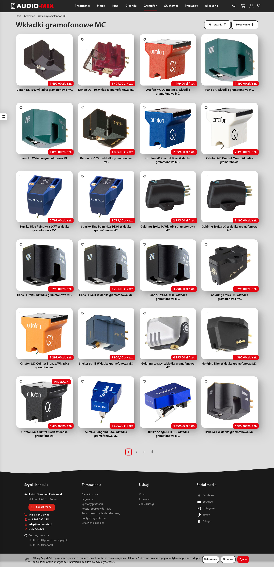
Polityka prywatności (94, 523)
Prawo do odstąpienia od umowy (101, 518)
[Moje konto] (251, 5)
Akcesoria (211, 6)
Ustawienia (210, 559)
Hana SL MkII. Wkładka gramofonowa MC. (106, 298)
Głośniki (131, 6)
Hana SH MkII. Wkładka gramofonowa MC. (44, 298)
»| (152, 457)
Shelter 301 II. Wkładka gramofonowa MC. (106, 368)
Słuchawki (171, 6)
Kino (115, 6)
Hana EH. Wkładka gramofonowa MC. (229, 90)
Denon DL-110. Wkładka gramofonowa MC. (106, 90)
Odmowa (228, 559)
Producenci (82, 6)
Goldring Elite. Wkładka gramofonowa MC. (229, 368)
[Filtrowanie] (217, 24)
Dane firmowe (90, 499)
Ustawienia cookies (93, 528)
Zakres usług (146, 509)
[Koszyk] (243, 5)
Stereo (101, 6)
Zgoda (243, 559)
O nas (142, 499)
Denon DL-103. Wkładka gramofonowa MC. (44, 90)
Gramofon (150, 6)
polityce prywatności (103, 562)
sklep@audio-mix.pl (38, 529)
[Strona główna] (33, 5)
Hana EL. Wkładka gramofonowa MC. (44, 160)
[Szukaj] (234, 5)
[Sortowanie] (244, 24)
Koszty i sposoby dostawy (96, 514)
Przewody (191, 6)
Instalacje (144, 504)
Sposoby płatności (92, 509)
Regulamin (88, 504)
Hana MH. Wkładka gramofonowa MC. (229, 437)
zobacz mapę (44, 512)
